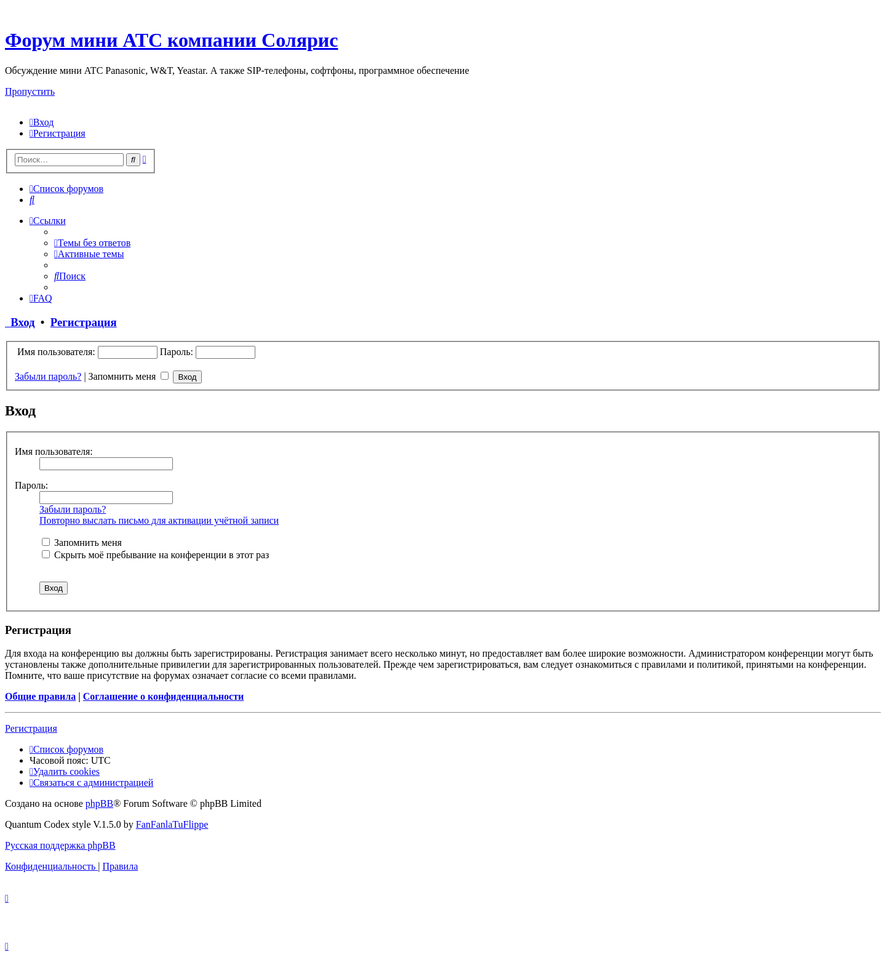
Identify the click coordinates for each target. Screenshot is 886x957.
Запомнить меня (129, 376)
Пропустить (30, 91)
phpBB (99, 803)
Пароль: (31, 485)
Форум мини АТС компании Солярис (171, 40)
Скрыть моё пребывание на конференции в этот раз (155, 555)
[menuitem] (42, 122)
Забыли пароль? (48, 376)
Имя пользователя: (54, 451)
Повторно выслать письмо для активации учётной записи (159, 520)
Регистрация (83, 322)
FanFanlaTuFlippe (172, 824)
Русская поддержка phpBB (60, 845)
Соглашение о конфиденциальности (163, 696)
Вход (20, 322)
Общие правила (40, 696)
